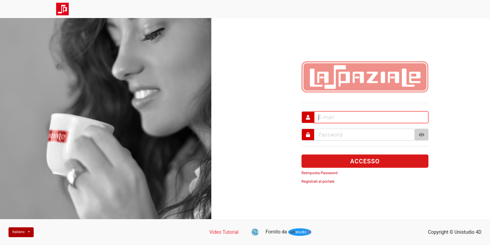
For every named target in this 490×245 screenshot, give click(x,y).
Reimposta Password (319, 173)
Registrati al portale (317, 181)
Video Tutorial (224, 232)
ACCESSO (365, 161)
